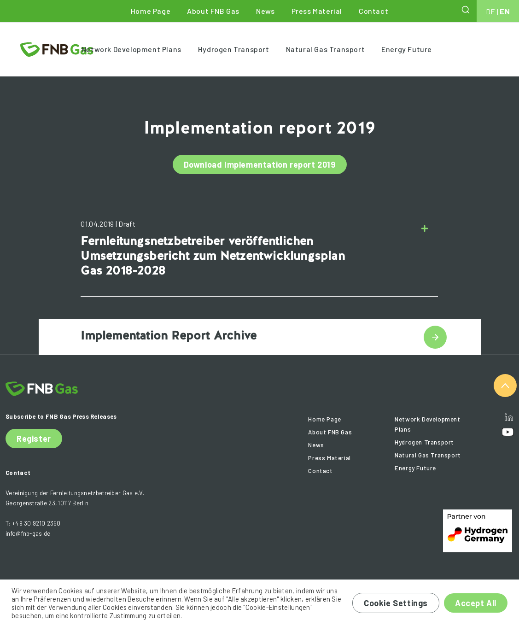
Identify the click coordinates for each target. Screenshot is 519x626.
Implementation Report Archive (169, 335)
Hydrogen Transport (233, 49)
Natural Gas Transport (325, 49)
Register (34, 438)
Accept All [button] (475, 603)
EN (505, 11)
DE (491, 11)
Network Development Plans (131, 49)
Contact (373, 10)
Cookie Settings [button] (396, 603)
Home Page (150, 10)
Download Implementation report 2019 (260, 164)
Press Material (317, 10)
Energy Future (406, 49)
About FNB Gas (213, 10)
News (265, 10)
